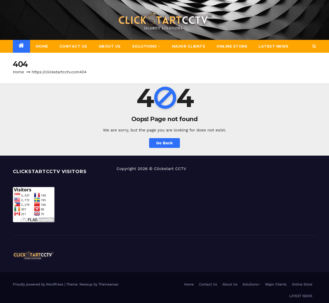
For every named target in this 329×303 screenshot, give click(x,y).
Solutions (146, 46)
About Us (110, 46)
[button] (314, 46)
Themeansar (108, 284)
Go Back (164, 142)
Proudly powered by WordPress (39, 284)
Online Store (231, 46)
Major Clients (188, 46)
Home (42, 46)
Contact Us (73, 46)
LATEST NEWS (274, 46)
